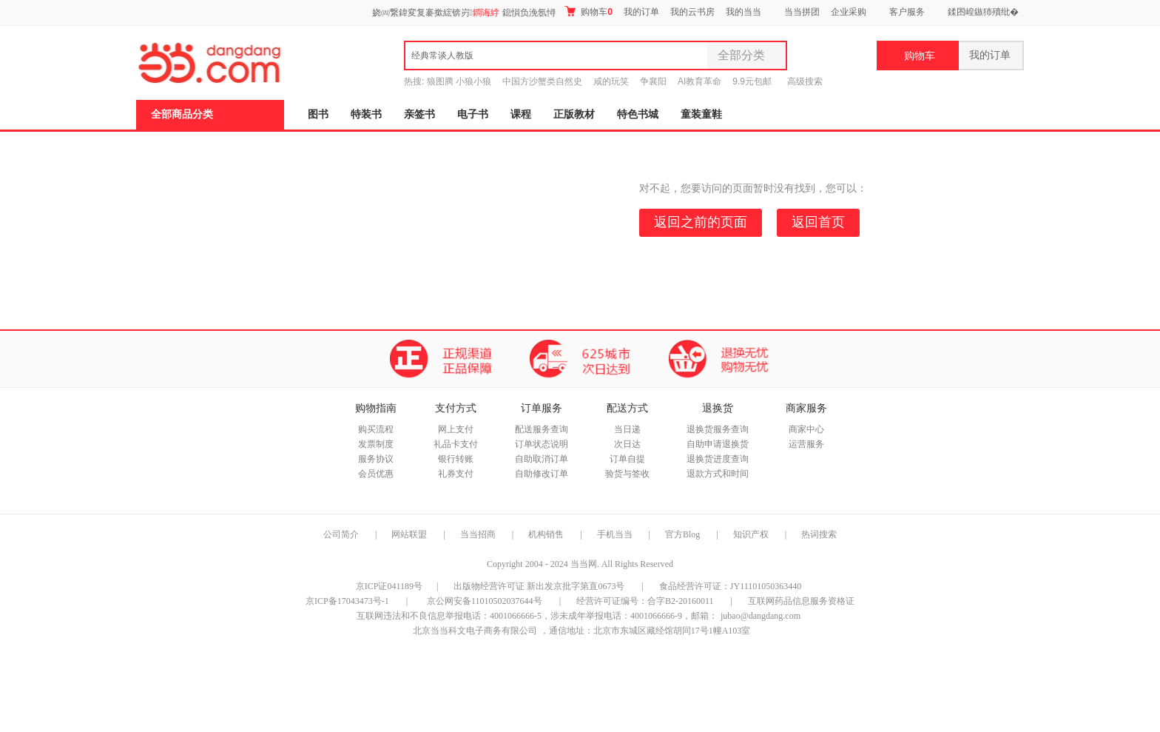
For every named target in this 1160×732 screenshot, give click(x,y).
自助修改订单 (541, 474)
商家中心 (806, 429)
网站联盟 (409, 534)
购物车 (588, 11)
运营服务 (806, 444)
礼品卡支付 (456, 444)
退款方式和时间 (718, 474)
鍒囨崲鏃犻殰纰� (983, 12)
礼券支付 (455, 474)
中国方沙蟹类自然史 (542, 81)
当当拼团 (802, 12)
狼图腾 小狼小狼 (459, 81)
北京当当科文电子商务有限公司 (475, 630)
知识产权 (752, 534)
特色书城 (637, 114)
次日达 (627, 444)
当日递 (627, 429)
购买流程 (376, 429)
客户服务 (907, 12)
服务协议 (376, 459)
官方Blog (682, 534)
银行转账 (455, 459)
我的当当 (743, 12)
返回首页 (818, 222)
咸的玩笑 (611, 81)
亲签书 (419, 114)
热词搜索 (819, 534)
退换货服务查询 (718, 429)
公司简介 (341, 534)
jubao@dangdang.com (760, 616)
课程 (520, 114)
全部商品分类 (182, 114)
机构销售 (546, 534)
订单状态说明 (541, 444)
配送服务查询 (541, 429)
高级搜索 (805, 81)
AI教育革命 (699, 81)
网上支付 (455, 429)
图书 (318, 114)
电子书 (472, 114)
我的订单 (641, 12)
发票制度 (376, 444)
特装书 (366, 114)
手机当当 (615, 534)
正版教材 (574, 114)
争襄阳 (653, 81)
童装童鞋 (701, 114)
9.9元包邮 (752, 81)
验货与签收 (627, 474)
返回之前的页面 (700, 222)
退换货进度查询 (718, 459)
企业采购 (848, 12)
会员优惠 (376, 474)
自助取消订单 (541, 459)
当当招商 (478, 534)
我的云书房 (692, 12)
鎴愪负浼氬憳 (529, 12)
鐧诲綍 (486, 12)
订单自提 (627, 459)
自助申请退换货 (718, 444)
